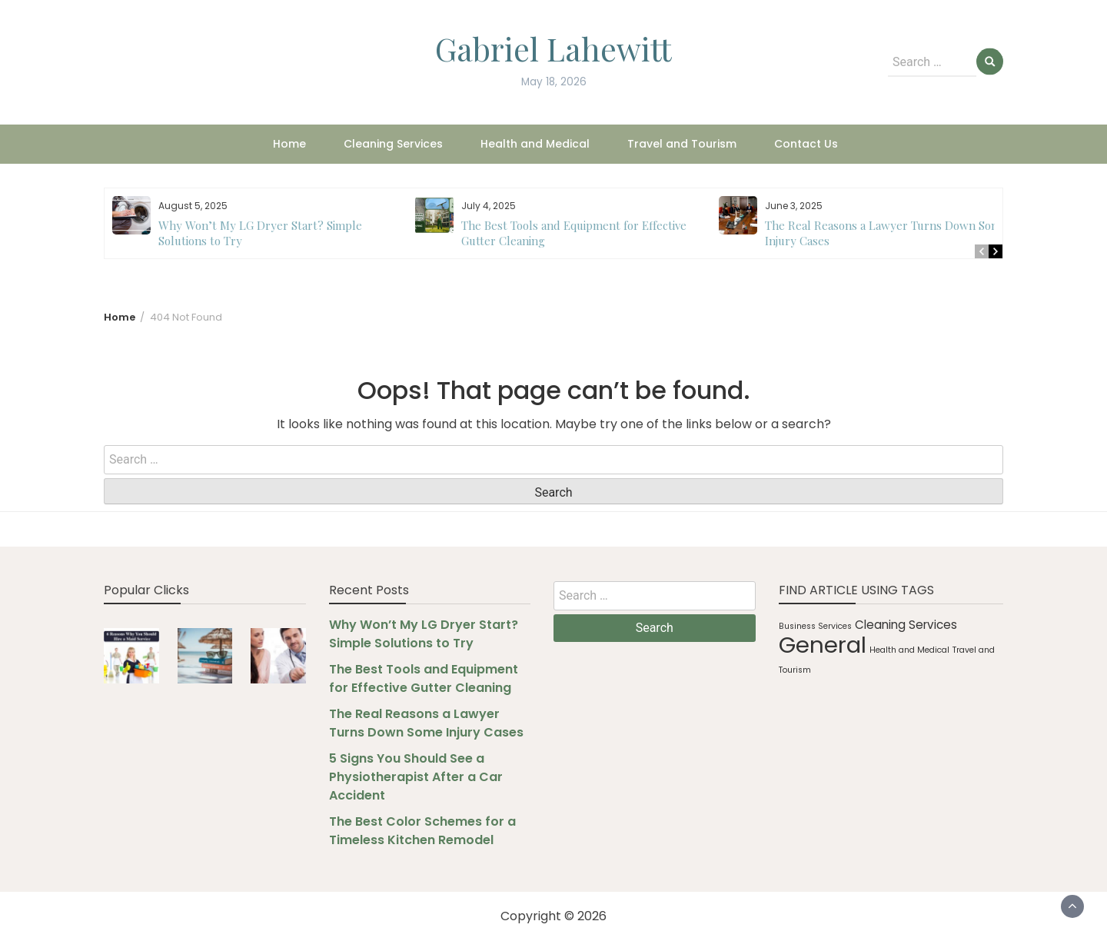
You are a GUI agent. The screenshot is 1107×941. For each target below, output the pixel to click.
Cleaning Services (393, 143)
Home (289, 143)
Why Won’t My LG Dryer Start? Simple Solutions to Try (423, 634)
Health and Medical (535, 143)
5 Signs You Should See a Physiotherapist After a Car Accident (416, 777)
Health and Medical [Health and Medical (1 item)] (909, 650)
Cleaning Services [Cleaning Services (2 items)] (906, 625)
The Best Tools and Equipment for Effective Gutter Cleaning (423, 678)
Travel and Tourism (681, 143)
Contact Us (806, 143)
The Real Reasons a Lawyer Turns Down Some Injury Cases (426, 723)
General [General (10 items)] (822, 644)
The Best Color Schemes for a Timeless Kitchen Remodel (422, 831)
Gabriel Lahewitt (553, 48)
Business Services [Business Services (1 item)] (815, 626)
